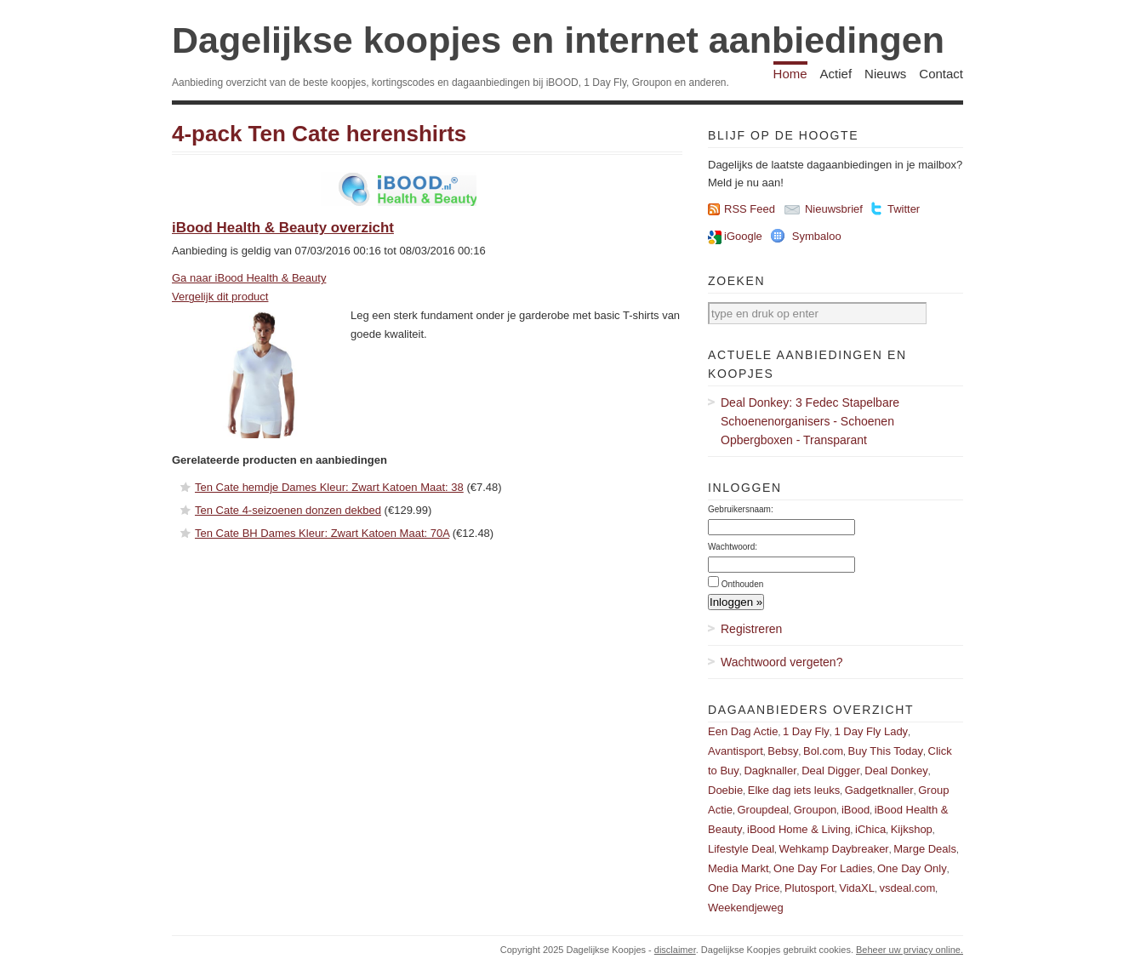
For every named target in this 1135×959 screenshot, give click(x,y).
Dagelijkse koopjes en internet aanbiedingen (558, 40)
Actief (836, 73)
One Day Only (912, 868)
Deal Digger (830, 770)
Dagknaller (770, 770)
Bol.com (823, 751)
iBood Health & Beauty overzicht (283, 228)
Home (790, 73)
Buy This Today (885, 751)
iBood (855, 809)
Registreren (751, 629)
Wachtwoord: (732, 546)
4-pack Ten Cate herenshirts (319, 133)
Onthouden (742, 584)
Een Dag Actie (743, 731)
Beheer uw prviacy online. (909, 950)
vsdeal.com (907, 888)
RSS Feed (749, 209)
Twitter (903, 209)
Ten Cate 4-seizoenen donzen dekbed (288, 510)
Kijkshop (912, 829)
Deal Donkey (895, 770)
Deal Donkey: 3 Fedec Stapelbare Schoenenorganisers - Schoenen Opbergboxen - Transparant (810, 421)
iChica (870, 829)
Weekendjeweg (746, 907)
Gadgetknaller (879, 790)
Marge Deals (924, 848)
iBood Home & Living (798, 829)
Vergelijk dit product (220, 296)
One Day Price (744, 888)
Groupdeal (763, 809)
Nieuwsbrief (834, 209)
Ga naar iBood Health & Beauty (249, 277)
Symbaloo (816, 236)
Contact (941, 73)
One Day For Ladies (822, 868)
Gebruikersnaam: (740, 509)
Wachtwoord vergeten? (781, 662)
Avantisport (735, 751)
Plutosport (809, 888)
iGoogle (743, 236)
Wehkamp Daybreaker (834, 848)
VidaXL (857, 888)
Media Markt (738, 868)
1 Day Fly (806, 731)
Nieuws (885, 73)
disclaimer (675, 950)
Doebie (725, 790)
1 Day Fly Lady (871, 731)
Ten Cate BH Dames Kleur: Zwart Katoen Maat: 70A (322, 533)
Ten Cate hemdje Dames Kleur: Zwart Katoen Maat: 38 (329, 487)
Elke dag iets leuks (794, 790)
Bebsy (782, 751)
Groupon (815, 809)
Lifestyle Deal (741, 848)
